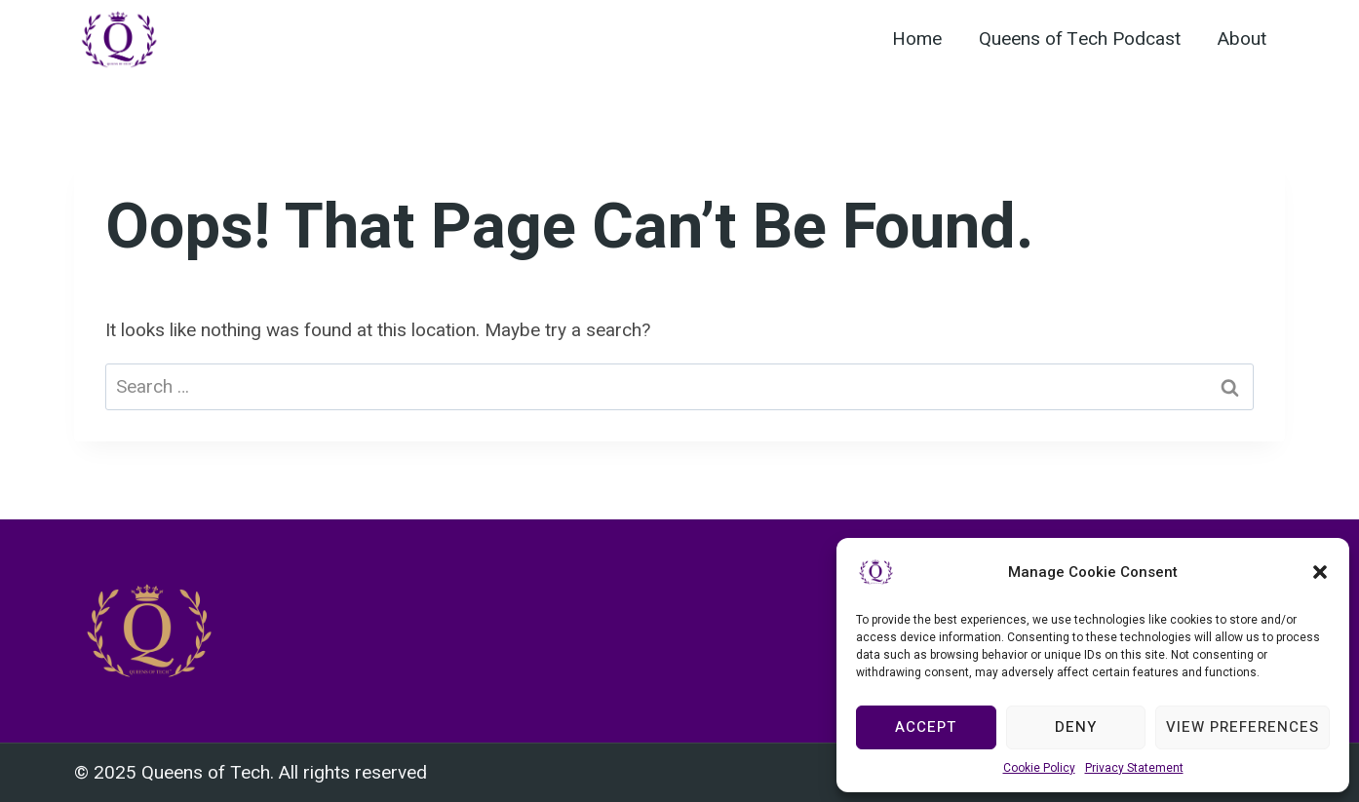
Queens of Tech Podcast (1080, 39)
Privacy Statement (1134, 768)
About (1242, 39)
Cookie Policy (1039, 768)
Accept (925, 727)
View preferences (1242, 727)
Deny (1076, 727)
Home (917, 39)
